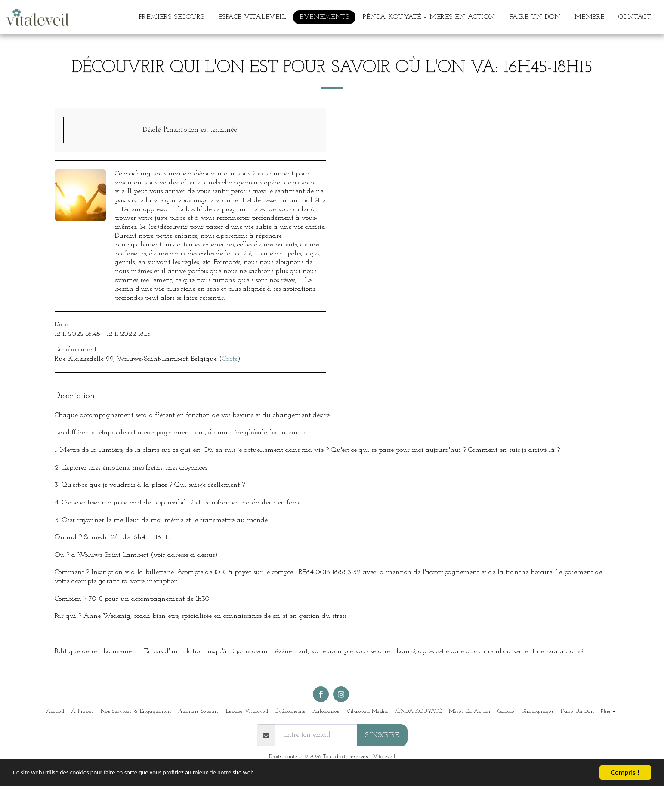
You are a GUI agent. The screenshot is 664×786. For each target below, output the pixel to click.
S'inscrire (382, 735)
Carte (230, 359)
